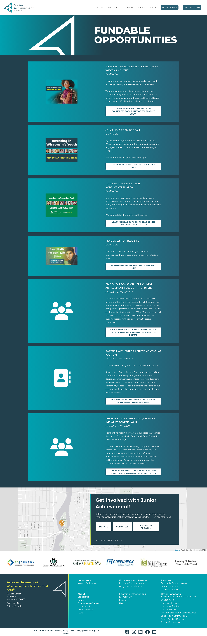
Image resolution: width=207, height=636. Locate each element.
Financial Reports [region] (170, 589)
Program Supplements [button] (131, 583)
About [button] (81, 594)
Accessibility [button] (76, 630)
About (111, 7)
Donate (103, 527)
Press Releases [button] (85, 609)
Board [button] (81, 600)
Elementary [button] (125, 597)
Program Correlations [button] (130, 586)
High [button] (121, 603)
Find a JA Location (170, 622)
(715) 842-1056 (14, 606)
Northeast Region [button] (170, 606)
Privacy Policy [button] (61, 630)
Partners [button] (166, 580)
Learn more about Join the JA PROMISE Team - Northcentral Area (133, 223)
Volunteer (122, 527)
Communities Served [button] (89, 603)
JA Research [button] (84, 606)
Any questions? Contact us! (109, 540)
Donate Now (169, 7)
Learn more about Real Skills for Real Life (133, 266)
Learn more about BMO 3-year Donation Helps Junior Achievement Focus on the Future (133, 332)
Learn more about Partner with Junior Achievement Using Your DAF (133, 401)
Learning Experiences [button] (132, 594)
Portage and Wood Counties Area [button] (178, 612)
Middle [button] (122, 600)
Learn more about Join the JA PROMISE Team (133, 166)
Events (141, 7)
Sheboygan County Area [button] (174, 616)
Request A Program (146, 526)
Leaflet (177, 550)
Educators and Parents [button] (133, 580)
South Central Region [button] (172, 619)
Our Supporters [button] (169, 586)
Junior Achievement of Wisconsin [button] (178, 596)
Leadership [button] (83, 597)
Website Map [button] (89, 630)
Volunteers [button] (84, 580)
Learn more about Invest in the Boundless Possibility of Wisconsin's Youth (133, 111)
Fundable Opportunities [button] (174, 583)
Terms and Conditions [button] (42, 630)
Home (100, 7)
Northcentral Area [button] (170, 603)
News (153, 7)
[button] (116, 7)
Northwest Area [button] (169, 609)
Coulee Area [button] (167, 600)
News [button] (80, 613)
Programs (127, 7)
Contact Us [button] (13, 603)
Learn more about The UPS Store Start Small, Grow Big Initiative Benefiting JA (133, 471)
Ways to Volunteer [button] (87, 583)
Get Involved (192, 7)
